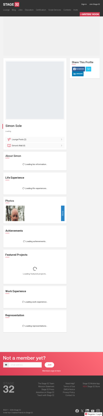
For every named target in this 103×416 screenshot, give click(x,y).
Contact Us (70, 395)
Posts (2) (35, 139)
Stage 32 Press (47, 389)
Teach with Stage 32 (45, 395)
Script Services (54, 10)
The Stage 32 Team (46, 383)
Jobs (20, 10)
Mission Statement (46, 386)
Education (29, 10)
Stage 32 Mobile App (91, 383)
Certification (41, 10)
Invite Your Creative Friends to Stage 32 (18, 413)
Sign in (84, 4)
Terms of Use (69, 386)
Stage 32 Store (93, 386)
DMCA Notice (69, 389)
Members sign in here (51, 371)
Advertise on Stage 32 (45, 392)
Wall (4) (35, 145)
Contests (67, 10)
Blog (14, 10)
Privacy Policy (69, 392)
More (62, 213)
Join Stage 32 (94, 4)
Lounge (6, 10)
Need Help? (70, 383)
